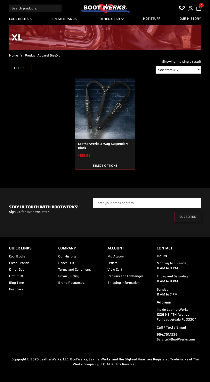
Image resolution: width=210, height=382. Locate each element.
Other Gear (109, 18)
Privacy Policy (68, 276)
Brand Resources (71, 282)
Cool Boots (19, 18)
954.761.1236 (167, 334)
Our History (190, 18)
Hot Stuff (151, 18)
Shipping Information (123, 282)
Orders (112, 263)
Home (13, 55)
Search (57, 8)
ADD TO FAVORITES (129, 155)
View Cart (114, 269)
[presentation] (118, 218)
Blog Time (16, 282)
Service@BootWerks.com (176, 339)
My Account (116, 256)
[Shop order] (178, 70)
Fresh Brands (64, 18)
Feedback (16, 289)
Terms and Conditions (74, 269)
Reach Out (66, 263)
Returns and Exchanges (125, 276)
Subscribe (187, 216)
